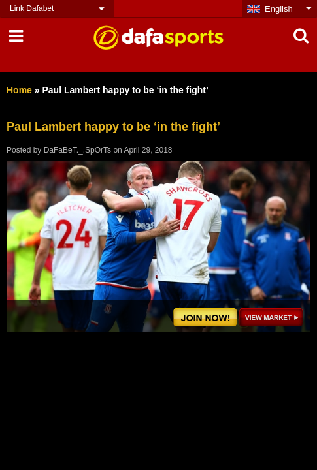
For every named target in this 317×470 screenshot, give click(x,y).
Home (19, 90)
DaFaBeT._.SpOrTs (77, 150)
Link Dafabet (32, 8)
